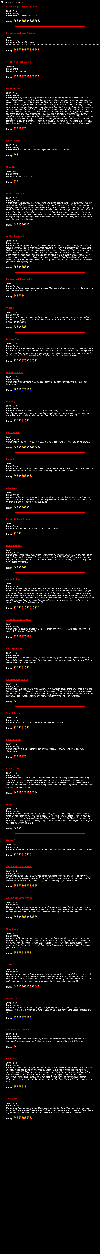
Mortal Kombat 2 (14, 546)
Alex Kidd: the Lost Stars (18, 1029)
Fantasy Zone (12, 768)
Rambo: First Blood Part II (19, 279)
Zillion (9, 965)
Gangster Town (13, 740)
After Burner (12, 488)
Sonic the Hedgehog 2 (17, 680)
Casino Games (13, 140)
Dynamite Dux (13, 88)
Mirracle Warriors (14, 372)
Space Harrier (13, 432)
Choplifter (11, 1058)
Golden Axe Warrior (15, 193)
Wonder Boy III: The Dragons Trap (22, 6)
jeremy (16, 40)
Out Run (10, 308)
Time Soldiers (13, 713)
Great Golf (11, 167)
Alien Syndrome (14, 648)
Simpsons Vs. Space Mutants (20, 33)
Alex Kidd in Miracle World (19, 867)
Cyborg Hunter (13, 998)
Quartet (10, 804)
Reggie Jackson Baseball (18, 519)
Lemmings (11, 401)
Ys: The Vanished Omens (18, 62)
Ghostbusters (13, 929)
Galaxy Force (12, 840)
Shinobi (10, 459)
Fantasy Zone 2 (13, 339)
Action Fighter (13, 579)
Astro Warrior (12, 1099)
